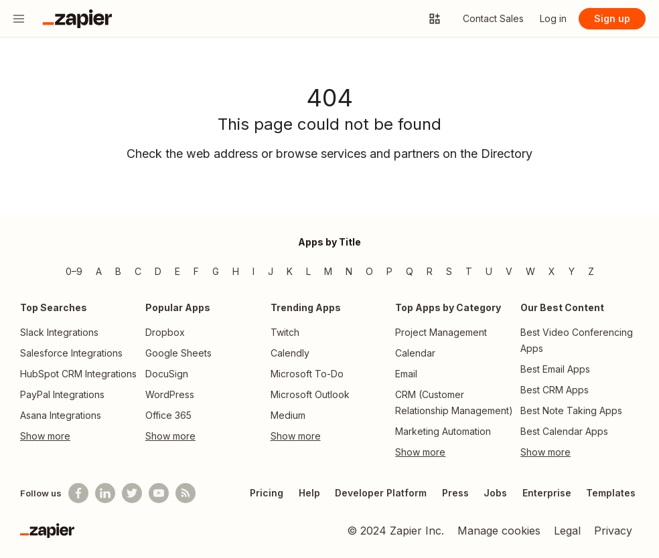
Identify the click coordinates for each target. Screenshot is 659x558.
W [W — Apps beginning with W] (530, 271)
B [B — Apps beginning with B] (118, 271)
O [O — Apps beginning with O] (369, 271)
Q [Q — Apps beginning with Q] (409, 271)
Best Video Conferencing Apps (576, 340)
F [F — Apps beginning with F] (196, 271)
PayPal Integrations (62, 394)
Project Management (441, 332)
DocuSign (166, 373)
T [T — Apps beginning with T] (468, 271)
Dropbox (165, 332)
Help (309, 492)
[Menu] (19, 19)
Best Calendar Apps (564, 431)
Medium (288, 415)
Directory (506, 154)
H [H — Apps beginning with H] (235, 271)
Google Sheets (178, 353)
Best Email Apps (555, 369)
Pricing (266, 492)
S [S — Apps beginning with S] (449, 271)
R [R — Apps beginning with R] (430, 271)
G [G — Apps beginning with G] (215, 271)
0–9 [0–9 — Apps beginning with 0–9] (74, 271)
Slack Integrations (59, 332)
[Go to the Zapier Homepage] (77, 18)
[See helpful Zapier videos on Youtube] (159, 493)
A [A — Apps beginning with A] (99, 271)
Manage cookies (498, 530)
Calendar (415, 353)
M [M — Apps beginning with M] (328, 271)
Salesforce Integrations (71, 353)
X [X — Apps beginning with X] (551, 271)
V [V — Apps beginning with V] (509, 271)
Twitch (285, 332)
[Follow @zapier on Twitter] (132, 493)
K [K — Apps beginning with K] (290, 271)
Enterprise (546, 492)
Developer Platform (381, 492)
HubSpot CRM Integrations (78, 373)
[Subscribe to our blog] (185, 493)
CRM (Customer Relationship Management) (454, 402)
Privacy (613, 530)
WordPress (169, 394)
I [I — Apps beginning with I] (253, 271)
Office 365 (168, 415)
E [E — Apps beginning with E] (177, 271)
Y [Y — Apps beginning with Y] (572, 271)
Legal (567, 530)
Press (455, 492)
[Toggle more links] (79, 436)
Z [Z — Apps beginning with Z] (591, 271)
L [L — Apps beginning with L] (308, 271)
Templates (611, 492)
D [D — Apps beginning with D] (158, 271)
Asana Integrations (60, 415)
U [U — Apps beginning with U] (489, 271)
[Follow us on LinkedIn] (105, 493)
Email (406, 373)
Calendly (290, 353)
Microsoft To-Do (307, 373)
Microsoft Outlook (310, 394)
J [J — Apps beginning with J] (270, 271)
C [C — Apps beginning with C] (138, 271)
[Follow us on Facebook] (78, 493)
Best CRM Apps (554, 389)
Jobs (495, 492)
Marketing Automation (443, 431)
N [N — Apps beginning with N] (349, 271)
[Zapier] (47, 530)
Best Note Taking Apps (571, 410)
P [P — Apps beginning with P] (389, 271)
